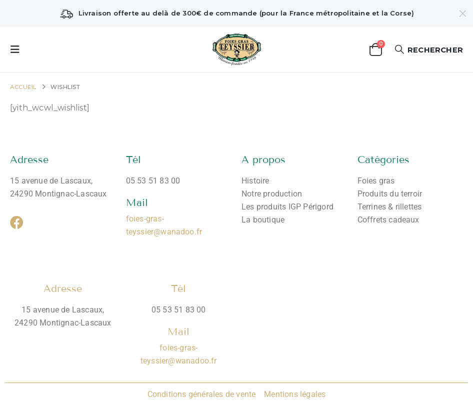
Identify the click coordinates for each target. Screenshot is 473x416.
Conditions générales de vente (202, 394)
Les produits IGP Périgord (288, 207)
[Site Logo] (236, 49)
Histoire (256, 181)
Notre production (272, 193)
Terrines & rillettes (390, 207)
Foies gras (376, 181)
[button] (18, 49)
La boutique (263, 219)
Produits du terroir (390, 193)
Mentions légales (294, 394)
